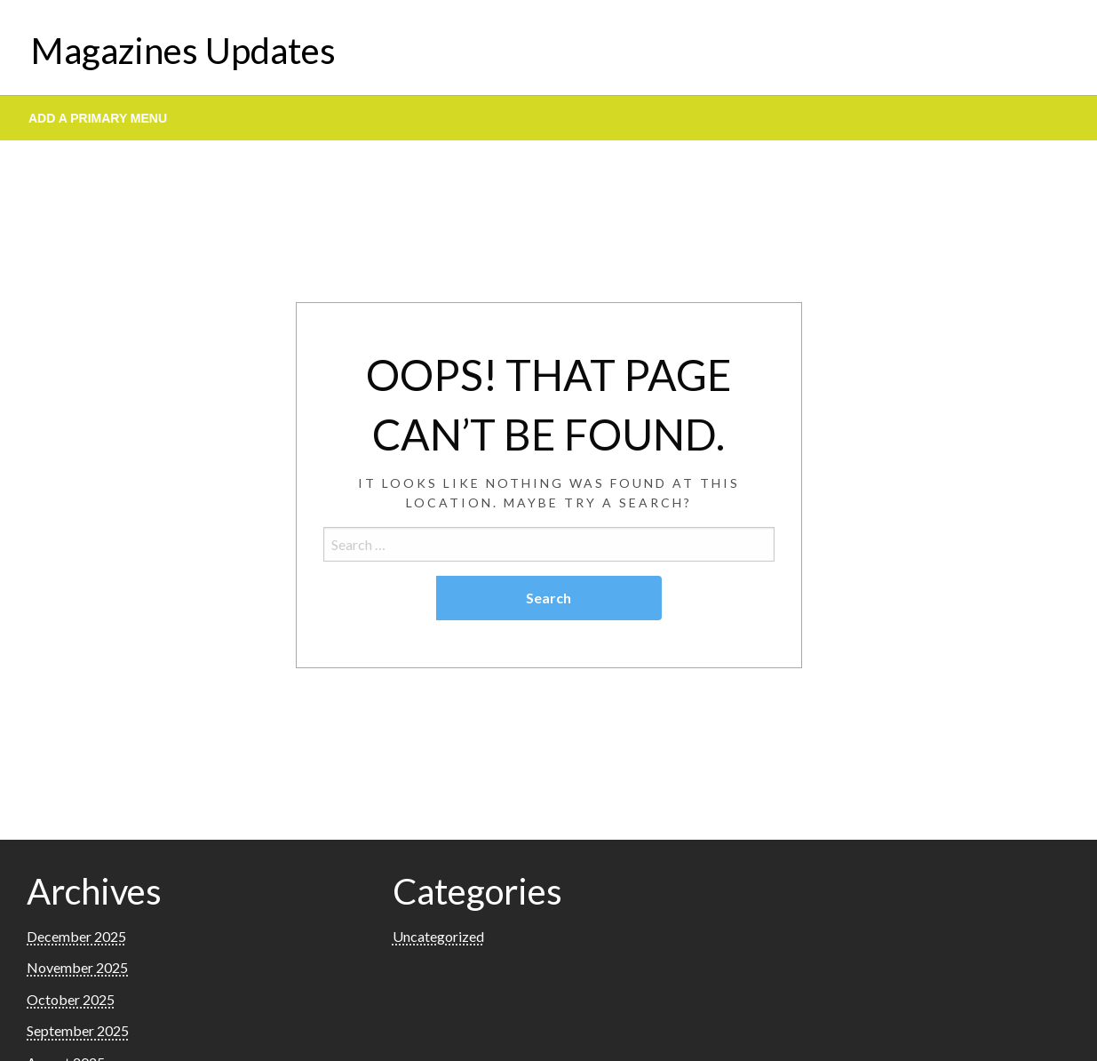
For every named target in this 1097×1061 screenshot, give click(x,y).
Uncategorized (438, 936)
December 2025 (76, 936)
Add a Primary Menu (97, 118)
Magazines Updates (183, 50)
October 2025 (71, 999)
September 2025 (78, 1030)
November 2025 (77, 967)
